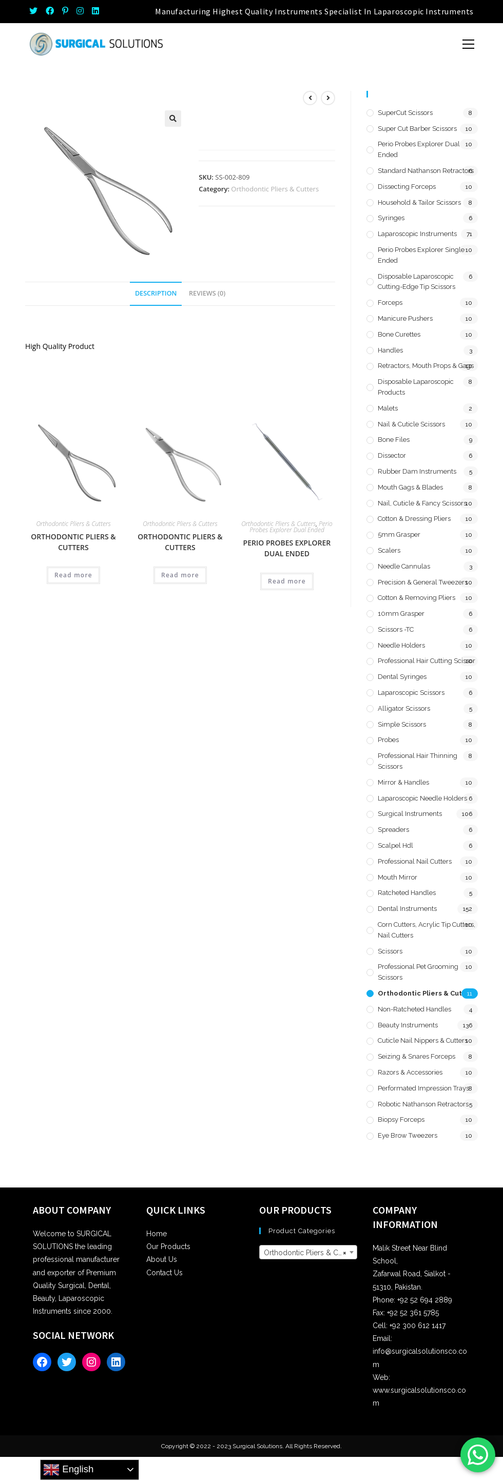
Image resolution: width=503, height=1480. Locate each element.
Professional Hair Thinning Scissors (417, 761)
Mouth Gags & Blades (410, 487)
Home (156, 1234)
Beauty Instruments (408, 1025)
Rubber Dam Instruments (417, 471)
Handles (390, 350)
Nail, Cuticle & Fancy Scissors (422, 503)
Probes (388, 740)
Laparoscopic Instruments (417, 234)
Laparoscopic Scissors (411, 692)
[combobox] (308, 1252)
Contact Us (164, 1273)
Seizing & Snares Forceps (416, 1056)
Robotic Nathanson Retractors (423, 1104)
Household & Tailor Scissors (419, 202)
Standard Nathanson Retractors (426, 170)
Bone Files (394, 439)
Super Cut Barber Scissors (417, 128)
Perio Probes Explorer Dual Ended (291, 526)
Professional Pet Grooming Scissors (418, 972)
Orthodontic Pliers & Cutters (275, 188)
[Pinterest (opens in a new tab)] (65, 11)
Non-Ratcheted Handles (414, 1009)
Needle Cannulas (404, 566)
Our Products (168, 1246)
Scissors (390, 951)
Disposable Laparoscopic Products (416, 387)
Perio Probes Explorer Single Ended (421, 255)
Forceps (390, 302)
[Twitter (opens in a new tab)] (35, 11)
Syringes (391, 218)
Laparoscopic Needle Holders (422, 798)
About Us (161, 1259)
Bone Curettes (399, 334)
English (68, 1470)
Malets (388, 408)
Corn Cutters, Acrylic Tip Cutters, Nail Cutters (426, 930)
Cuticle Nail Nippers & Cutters (423, 1040)
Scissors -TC (396, 629)
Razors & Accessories (410, 1072)
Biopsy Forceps (401, 1119)
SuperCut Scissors (405, 112)
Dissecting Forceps (407, 186)
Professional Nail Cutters (415, 861)
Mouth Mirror (397, 877)
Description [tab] (156, 293)
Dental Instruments (407, 908)
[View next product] (328, 98)
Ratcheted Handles (407, 893)
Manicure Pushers (405, 318)
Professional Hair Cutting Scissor (426, 661)
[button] (173, 118)
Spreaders (393, 829)
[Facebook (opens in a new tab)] (50, 11)
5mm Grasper (399, 534)
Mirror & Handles (403, 782)
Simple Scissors (402, 724)
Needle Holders (401, 645)
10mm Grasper (401, 613)
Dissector (392, 455)
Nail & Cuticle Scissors (411, 424)
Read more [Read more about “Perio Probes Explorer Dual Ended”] (287, 581)
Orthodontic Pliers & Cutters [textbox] (310, 1252)
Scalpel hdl (395, 845)
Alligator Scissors (404, 708)
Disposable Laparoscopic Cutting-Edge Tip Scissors (416, 281)
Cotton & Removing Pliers (416, 597)
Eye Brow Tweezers (407, 1135)
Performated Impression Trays (423, 1088)
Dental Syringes (402, 676)
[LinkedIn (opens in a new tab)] (95, 11)
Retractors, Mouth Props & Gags (426, 365)
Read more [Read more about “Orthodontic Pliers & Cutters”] (73, 575)
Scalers (389, 550)
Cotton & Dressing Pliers (414, 518)
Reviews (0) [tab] (207, 293)
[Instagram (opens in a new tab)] (80, 11)
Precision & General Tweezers (423, 582)
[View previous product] (310, 98)
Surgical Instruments (410, 813)
